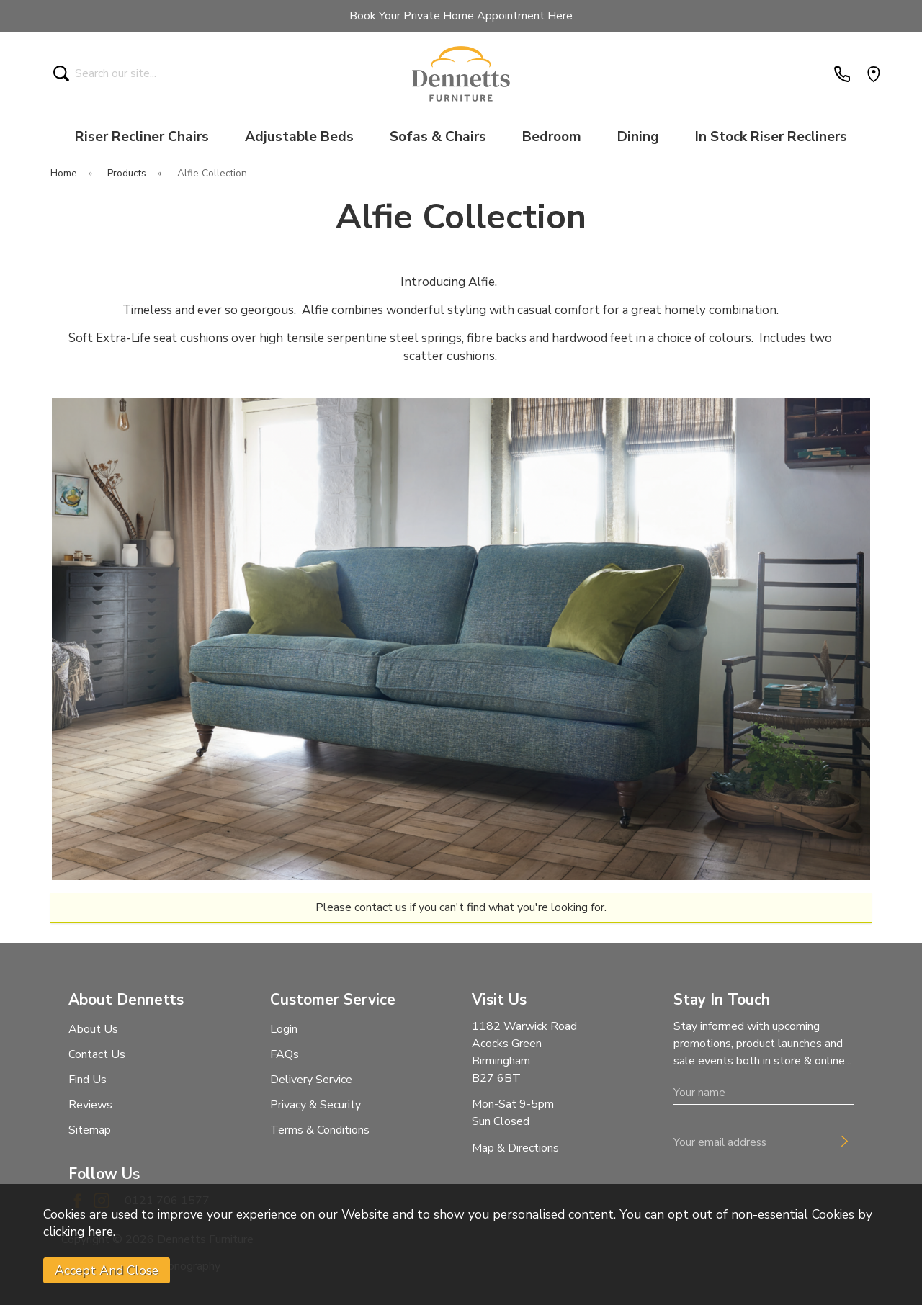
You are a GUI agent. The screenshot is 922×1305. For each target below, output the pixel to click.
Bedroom (551, 136)
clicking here (78, 1231)
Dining (638, 136)
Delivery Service (311, 1080)
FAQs (284, 1054)
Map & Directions (515, 1148)
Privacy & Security (315, 1105)
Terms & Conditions (320, 1130)
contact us (380, 907)
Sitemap (89, 1130)
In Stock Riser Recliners (771, 136)
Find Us (87, 1080)
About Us (93, 1029)
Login (283, 1029)
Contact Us (96, 1054)
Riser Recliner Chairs (142, 136)
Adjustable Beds (299, 136)
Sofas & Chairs (438, 136)
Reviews (90, 1105)
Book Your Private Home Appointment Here (461, 16)
